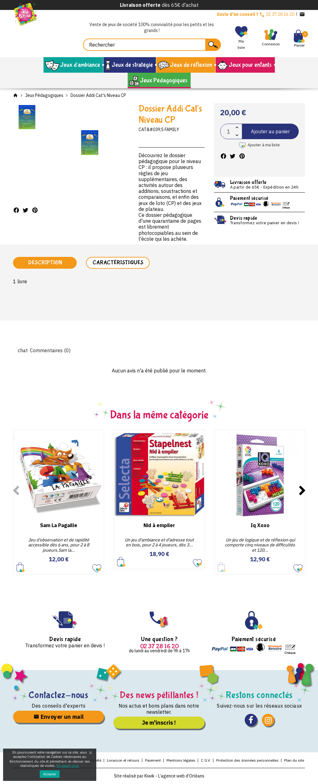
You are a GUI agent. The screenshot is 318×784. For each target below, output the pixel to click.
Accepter (49, 774)
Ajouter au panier (270, 131)
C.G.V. (206, 761)
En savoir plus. (68, 765)
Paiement (153, 761)
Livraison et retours (123, 761)
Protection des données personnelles (247, 761)
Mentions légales (180, 761)
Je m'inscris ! (159, 723)
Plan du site (294, 761)
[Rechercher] (152, 45)
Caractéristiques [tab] (118, 263)
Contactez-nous (59, 695)
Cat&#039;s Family (159, 129)
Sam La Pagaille (58, 525)
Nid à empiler (159, 525)
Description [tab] (45, 263)
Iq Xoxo (260, 525)
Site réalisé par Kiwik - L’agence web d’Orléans (159, 776)
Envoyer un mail (59, 717)
